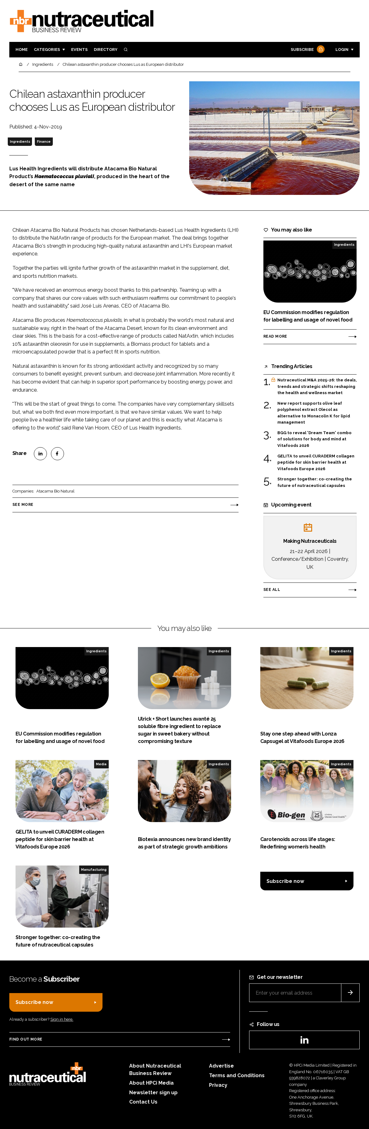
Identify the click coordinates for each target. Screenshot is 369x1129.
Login (341, 49)
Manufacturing (94, 869)
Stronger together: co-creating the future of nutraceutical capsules (314, 482)
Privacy (218, 1085)
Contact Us (143, 1102)
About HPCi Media (151, 1083)
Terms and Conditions (237, 1075)
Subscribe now (285, 881)
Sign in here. (61, 1019)
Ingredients (20, 141)
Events (79, 49)
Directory (105, 49)
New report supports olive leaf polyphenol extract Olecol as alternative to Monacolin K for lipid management (313, 413)
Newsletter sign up (153, 1092)
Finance (44, 141)
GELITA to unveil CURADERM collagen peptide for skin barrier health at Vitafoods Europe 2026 (315, 462)
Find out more (25, 1039)
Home (22, 49)
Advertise (221, 1066)
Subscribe (307, 50)
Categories (47, 49)
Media (101, 764)
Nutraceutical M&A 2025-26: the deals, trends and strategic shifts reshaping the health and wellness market (317, 386)
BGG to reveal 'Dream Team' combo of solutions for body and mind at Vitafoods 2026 (314, 439)
